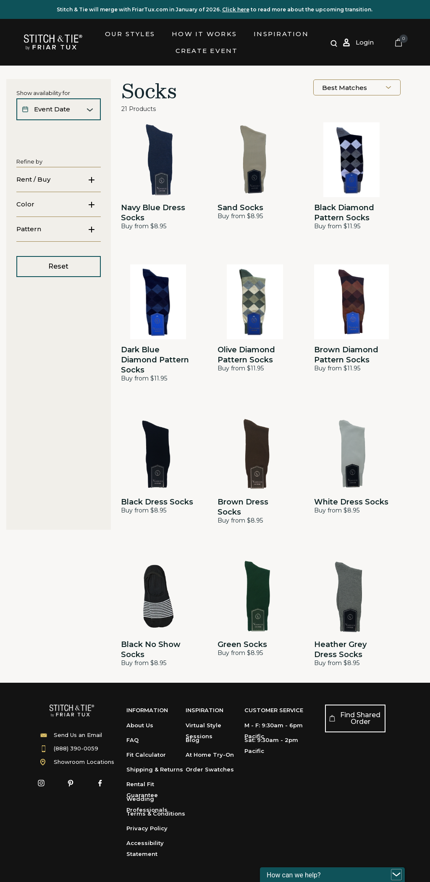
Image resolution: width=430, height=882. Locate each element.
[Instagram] (41, 783)
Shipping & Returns (154, 769)
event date (52, 109)
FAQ (132, 740)
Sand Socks (240, 207)
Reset (58, 284)
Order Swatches (210, 769)
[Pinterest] (70, 783)
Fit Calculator (146, 754)
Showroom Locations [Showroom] (84, 761)
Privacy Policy (147, 828)
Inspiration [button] (281, 34)
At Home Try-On (210, 754)
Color (25, 222)
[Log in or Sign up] (358, 42)
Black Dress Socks (157, 502)
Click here (235, 9)
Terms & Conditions (155, 813)
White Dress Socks (351, 502)
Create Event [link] (207, 51)
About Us (139, 725)
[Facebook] (100, 783)
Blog (192, 740)
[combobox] (357, 87)
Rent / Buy (33, 179)
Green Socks (242, 644)
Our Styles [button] (130, 34)
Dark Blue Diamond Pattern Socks (155, 360)
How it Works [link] (204, 34)
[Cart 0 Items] (398, 42)
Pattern (28, 247)
